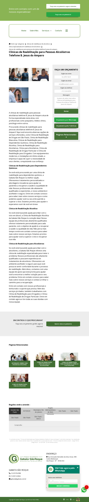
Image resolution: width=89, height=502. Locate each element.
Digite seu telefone (66, 88)
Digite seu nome (66, 74)
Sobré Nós (34, 31)
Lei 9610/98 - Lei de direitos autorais (48, 442)
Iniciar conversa (63, 486)
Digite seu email (66, 81)
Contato (58, 31)
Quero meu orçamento (63, 324)
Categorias (20, 44)
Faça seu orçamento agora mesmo (63, 6)
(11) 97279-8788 (15, 473)
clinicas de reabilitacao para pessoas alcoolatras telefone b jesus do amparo (33, 49)
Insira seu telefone (55, 477)
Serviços (46, 31)
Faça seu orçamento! (63, 14)
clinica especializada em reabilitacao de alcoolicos (24, 47)
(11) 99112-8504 (14, 476)
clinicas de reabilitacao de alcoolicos (38, 44)
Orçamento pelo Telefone (66, 126)
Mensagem (66, 95)
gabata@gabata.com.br (17, 479)
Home (23, 31)
